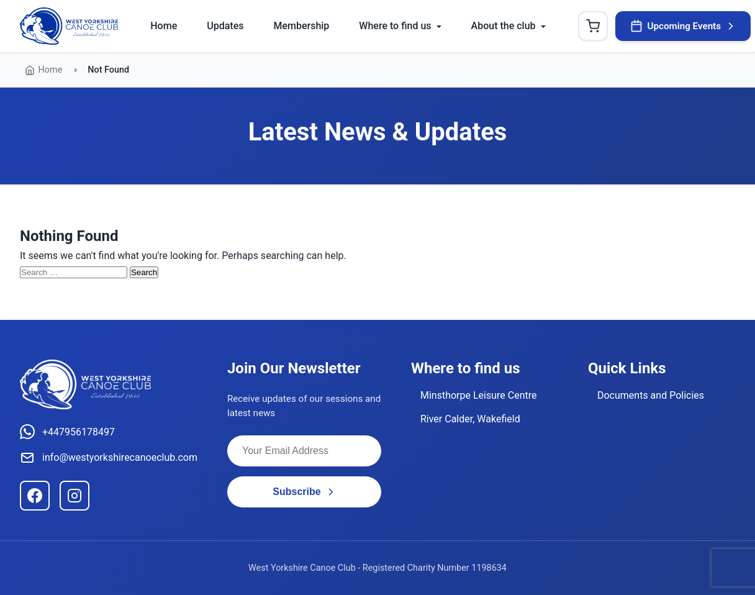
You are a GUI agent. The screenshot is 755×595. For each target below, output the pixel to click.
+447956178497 (67, 431)
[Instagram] (74, 496)
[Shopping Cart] (593, 26)
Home (163, 26)
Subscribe (304, 491)
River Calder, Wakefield (470, 419)
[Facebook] (35, 496)
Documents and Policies (650, 395)
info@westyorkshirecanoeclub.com (108, 457)
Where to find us (395, 26)
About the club (503, 26)
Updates (225, 26)
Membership (301, 26)
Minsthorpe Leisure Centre (478, 395)
